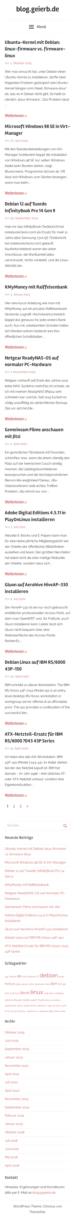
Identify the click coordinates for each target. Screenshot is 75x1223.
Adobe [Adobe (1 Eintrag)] (12, 976)
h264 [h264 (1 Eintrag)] (31, 984)
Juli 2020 (11, 1082)
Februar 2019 (14, 1115)
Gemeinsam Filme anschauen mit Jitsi (32, 907)
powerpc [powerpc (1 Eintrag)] (55, 1000)
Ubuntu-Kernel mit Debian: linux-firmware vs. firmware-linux (35, 49)
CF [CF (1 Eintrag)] (37, 976)
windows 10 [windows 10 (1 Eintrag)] (33, 1011)
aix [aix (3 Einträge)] (19, 976)
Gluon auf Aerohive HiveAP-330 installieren (36, 929)
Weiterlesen (14, 115)
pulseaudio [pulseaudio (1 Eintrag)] (10, 1005)
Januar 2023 (14, 1057)
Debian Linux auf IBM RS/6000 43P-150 (34, 937)
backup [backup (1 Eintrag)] (31, 976)
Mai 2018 (11, 1157)
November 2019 (16, 1099)
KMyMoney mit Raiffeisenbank (36, 287)
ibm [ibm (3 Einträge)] (54, 983)
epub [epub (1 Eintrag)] (61, 976)
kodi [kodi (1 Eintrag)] (12, 993)
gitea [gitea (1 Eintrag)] (18, 984)
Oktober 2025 (15, 1032)
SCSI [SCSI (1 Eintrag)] (7, 1011)
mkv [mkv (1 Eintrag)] (51, 993)
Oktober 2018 (14, 1132)
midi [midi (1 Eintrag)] (46, 993)
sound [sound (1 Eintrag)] (14, 1011)
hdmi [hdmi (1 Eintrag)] (47, 984)
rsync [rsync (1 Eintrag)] (63, 1005)
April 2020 (12, 1090)
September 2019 (17, 1107)
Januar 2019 (14, 1124)
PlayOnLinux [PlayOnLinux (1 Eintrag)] (44, 1000)
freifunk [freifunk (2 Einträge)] (10, 984)
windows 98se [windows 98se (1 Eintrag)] (46, 1011)
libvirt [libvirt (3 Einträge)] (25, 992)
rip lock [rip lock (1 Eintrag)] (56, 1005)
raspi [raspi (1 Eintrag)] (49, 1005)
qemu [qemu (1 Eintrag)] (20, 1005)
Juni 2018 (11, 1149)
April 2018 (12, 1165)
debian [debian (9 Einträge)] (49, 975)
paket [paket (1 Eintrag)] (34, 1000)
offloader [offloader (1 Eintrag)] (17, 1000)
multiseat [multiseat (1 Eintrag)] (59, 993)
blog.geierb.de (37, 9)
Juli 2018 (11, 1141)
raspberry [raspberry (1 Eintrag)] (41, 1005)
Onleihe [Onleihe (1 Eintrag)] (26, 1000)
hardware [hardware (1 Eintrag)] (39, 984)
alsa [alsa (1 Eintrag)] (25, 976)
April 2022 (12, 1074)
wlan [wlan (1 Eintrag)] (63, 1011)
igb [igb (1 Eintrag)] (64, 984)
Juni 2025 (12, 1040)
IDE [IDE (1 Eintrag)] (60, 984)
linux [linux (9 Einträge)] (37, 991)
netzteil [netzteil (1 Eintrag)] (8, 1000)
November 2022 (16, 1066)
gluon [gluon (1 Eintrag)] (25, 984)
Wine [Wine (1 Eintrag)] (57, 1011)
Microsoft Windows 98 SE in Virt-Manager (35, 862)
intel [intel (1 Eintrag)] (7, 993)
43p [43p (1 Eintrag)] (7, 976)
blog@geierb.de (44, 1193)
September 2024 (17, 1049)
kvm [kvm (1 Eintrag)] (17, 993)
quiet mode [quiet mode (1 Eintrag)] (30, 1005)
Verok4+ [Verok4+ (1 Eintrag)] (22, 1011)
